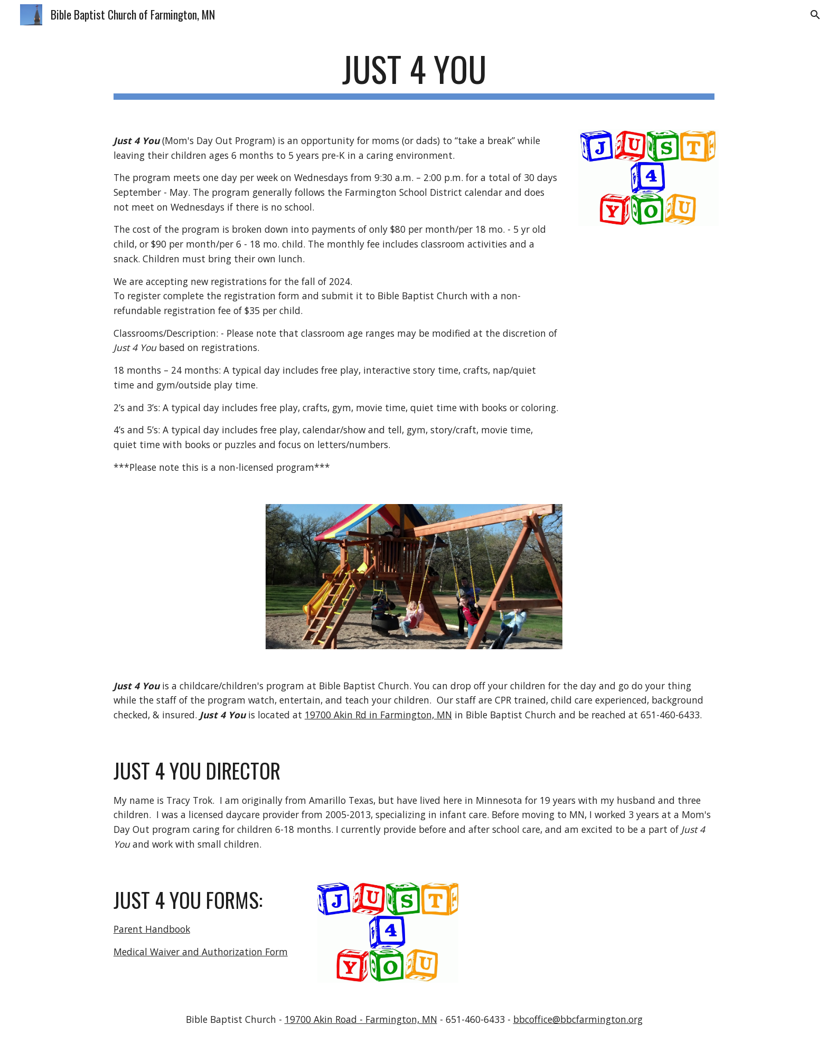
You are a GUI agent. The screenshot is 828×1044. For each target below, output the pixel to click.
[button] (815, 14)
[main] (414, 74)
